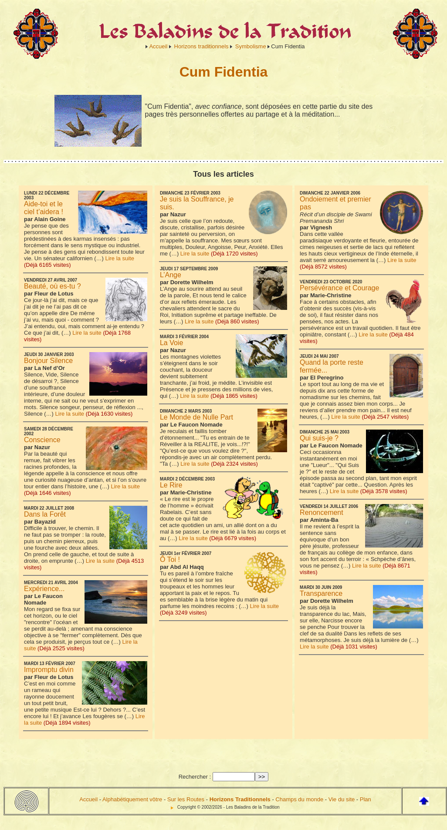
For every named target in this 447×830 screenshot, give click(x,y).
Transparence (321, 593)
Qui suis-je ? (319, 438)
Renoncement (321, 512)
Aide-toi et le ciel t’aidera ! (43, 207)
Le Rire (171, 485)
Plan (365, 799)
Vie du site (341, 799)
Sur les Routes (185, 799)
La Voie (171, 342)
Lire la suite (119, 258)
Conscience (42, 440)
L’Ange (170, 275)
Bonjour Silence (48, 360)
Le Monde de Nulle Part (196, 417)
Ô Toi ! (170, 559)
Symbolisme (250, 46)
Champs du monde (299, 799)
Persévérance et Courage (339, 288)
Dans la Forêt (45, 514)
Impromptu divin (49, 669)
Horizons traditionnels (201, 46)
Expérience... (44, 588)
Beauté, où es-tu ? (52, 286)
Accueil (158, 46)
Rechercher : (195, 776)
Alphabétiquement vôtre (132, 799)
